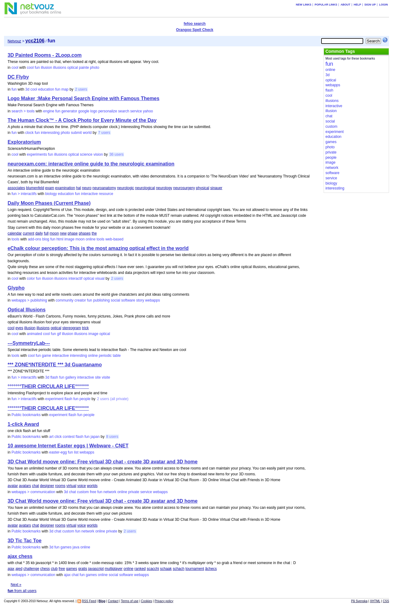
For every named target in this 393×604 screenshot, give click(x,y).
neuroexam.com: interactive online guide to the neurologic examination (91, 163)
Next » (16, 585)
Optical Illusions (27, 309)
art (51, 436)
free (93, 492)
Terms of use (129, 601)
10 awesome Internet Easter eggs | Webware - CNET (68, 445)
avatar (13, 486)
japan (95, 436)
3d (27, 89)
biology (51, 194)
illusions (59, 67)
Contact (113, 601)
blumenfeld (35, 188)
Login (383, 4)
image (69, 239)
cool (14, 67)
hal (78, 188)
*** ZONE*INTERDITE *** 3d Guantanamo (55, 364)
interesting (78, 355)
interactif (75, 278)
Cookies (146, 601)
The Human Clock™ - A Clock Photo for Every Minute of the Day (82, 120)
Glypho (16, 287)
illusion (46, 67)
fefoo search (194, 23)
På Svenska (359, 601)
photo (94, 67)
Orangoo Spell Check (194, 30)
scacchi (153, 569)
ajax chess (20, 556)
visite (106, 377)
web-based (114, 239)
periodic (105, 355)
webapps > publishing (29, 300)
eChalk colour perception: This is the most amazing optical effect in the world (98, 248)
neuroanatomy (104, 188)
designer (47, 486)
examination (65, 188)
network (109, 492)
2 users (81, 89)
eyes (19, 328)
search (123, 111)
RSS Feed (89, 601)
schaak (166, 569)
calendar (15, 233)
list (76, 452)
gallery (70, 377)
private (133, 492)
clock (29, 133)
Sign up (370, 4)
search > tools (22, 111)
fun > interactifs (24, 194)
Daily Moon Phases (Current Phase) (49, 203)
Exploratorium (24, 142)
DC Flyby (18, 77)
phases (85, 233)
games (66, 547)
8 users (112, 436)
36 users (116, 154)
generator (69, 111)
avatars (25, 486)
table (117, 355)
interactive (89, 194)
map (64, 89)
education (46, 89)
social (115, 300)
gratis (82, 569)
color (31, 278)
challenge (31, 569)
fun (37, 67)
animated (34, 334)
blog (45, 239)
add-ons (34, 239)
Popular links (326, 4)
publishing (101, 300)
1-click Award (23, 424)
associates (16, 188)
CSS (386, 601)
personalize (107, 111)
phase (73, 233)
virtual (71, 486)
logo (93, 111)
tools (15, 239)
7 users (104, 133)
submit (76, 133)
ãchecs (211, 569)
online (90, 239)
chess (45, 569)
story (140, 300)
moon (54, 233)
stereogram (71, 328)
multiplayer (114, 569)
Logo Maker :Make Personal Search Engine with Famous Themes (83, 98)
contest (69, 436)
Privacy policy (163, 601)
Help (357, 4)
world (87, 133)
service (136, 111)
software (128, 300)
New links (303, 4)
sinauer (216, 188)
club (54, 569)
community (64, 300)
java (75, 547)
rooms (60, 486)
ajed (18, 569)
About (345, 4)
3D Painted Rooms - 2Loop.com (45, 55)
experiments (37, 154)
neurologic (125, 188)
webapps (152, 300)
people (85, 399)
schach (179, 569)
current (28, 233)
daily (39, 233)
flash (54, 377)
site (98, 377)
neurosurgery (184, 188)
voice (81, 486)
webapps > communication (33, 492)
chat (35, 486)
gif (59, 334)
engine (48, 111)
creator (80, 300)
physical (202, 188)
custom (83, 492)
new (63, 233)
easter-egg (58, 452)
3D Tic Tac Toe (24, 540)
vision (98, 154)
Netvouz (14, 41)
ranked (140, 569)
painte (84, 67)
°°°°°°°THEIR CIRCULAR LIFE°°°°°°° (48, 386)
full (46, 233)
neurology (164, 188)
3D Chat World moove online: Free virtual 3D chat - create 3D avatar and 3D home (103, 461)
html (60, 239)
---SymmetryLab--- (29, 343)
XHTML (375, 601)
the (94, 233)
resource (106, 194)
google (83, 111)
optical (72, 67)
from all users (22, 591)
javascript (96, 569)
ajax (11, 569)
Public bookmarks (26, 415)
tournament (194, 569)
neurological (145, 188)
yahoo (148, 111)
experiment (54, 399)
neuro (86, 188)
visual (100, 278)
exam (49, 188)
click (58, 436)
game (46, 355)
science (86, 154)
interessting (50, 133)
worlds (92, 486)
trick (85, 328)
